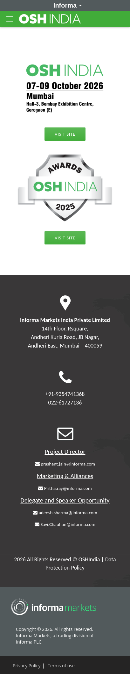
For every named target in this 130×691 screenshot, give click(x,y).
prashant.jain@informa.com (65, 464)
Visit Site (65, 134)
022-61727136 (65, 402)
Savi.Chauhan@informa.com (65, 524)
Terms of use (61, 666)
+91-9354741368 (65, 394)
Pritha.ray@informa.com (65, 488)
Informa (66, 5)
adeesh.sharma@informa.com (65, 512)
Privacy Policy (26, 666)
